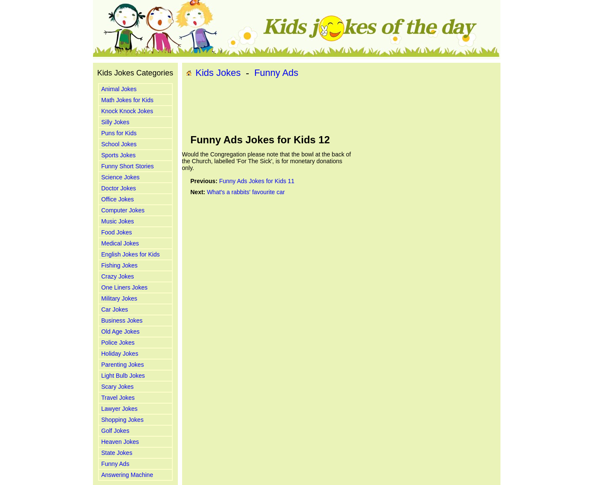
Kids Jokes (218, 72)
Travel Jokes (118, 397)
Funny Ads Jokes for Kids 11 (256, 181)
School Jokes (119, 144)
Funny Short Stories (127, 166)
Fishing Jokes (119, 265)
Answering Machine (127, 474)
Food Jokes (116, 232)
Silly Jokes (115, 122)
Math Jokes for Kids (127, 100)
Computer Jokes (123, 210)
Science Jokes (120, 177)
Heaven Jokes (120, 441)
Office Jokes (117, 199)
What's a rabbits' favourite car (246, 192)
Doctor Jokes (118, 188)
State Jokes (116, 452)
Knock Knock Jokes (127, 111)
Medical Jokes (120, 243)
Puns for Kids (119, 133)
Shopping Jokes (122, 419)
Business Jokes (122, 320)
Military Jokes (119, 298)
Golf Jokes (115, 430)
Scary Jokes (117, 386)
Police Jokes (118, 342)
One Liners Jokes (124, 287)
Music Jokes (117, 221)
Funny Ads (115, 463)
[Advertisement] (341, 106)
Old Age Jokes (120, 331)
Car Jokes (114, 309)
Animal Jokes (119, 89)
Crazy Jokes (117, 276)
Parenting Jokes (122, 364)
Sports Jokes (118, 155)
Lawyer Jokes (119, 408)
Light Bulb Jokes (123, 375)
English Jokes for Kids (130, 254)
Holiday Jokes (119, 353)
